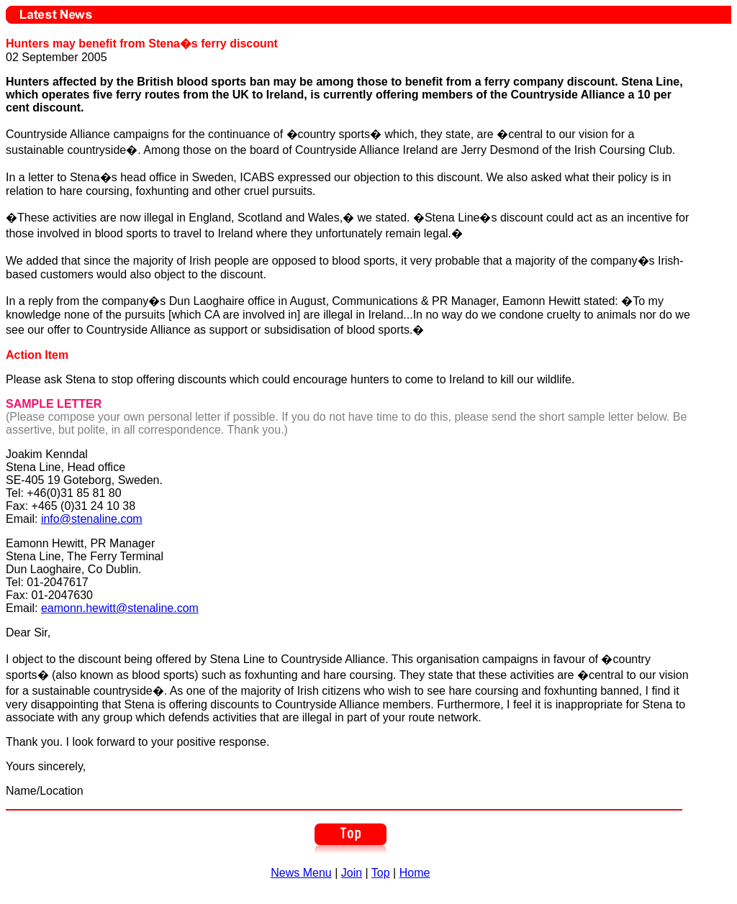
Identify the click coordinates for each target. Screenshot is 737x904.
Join (351, 873)
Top (380, 873)
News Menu (301, 873)
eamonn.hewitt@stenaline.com (120, 608)
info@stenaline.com (92, 519)
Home (414, 873)
